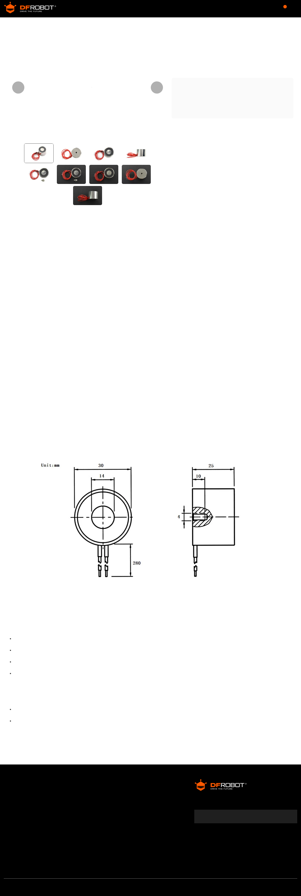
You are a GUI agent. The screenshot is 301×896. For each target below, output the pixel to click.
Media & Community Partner (27, 855)
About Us (14, 792)
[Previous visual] (18, 87)
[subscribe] (289, 809)
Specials (140, 802)
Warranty (15, 802)
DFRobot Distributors (90, 792)
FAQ (8, 842)
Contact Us (80, 802)
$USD (248, 9)
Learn (203, 8)
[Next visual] (157, 87)
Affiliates (140, 792)
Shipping (14, 822)
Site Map (77, 812)
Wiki (161, 8)
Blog (181, 8)
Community (107, 8)
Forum (139, 8)
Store (73, 9)
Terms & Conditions (26, 812)
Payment (14, 832)
